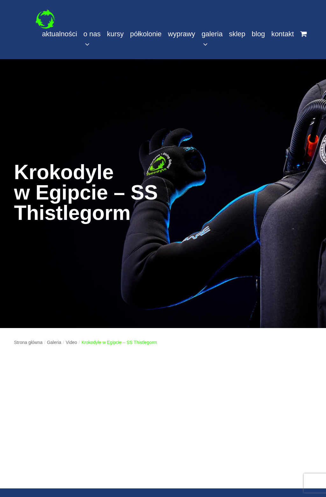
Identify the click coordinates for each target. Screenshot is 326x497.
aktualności (59, 34)
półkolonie (145, 34)
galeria (212, 39)
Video (71, 342)
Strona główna (28, 342)
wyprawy (181, 34)
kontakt (282, 34)
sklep (237, 34)
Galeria (54, 342)
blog (258, 34)
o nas (92, 39)
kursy (115, 34)
